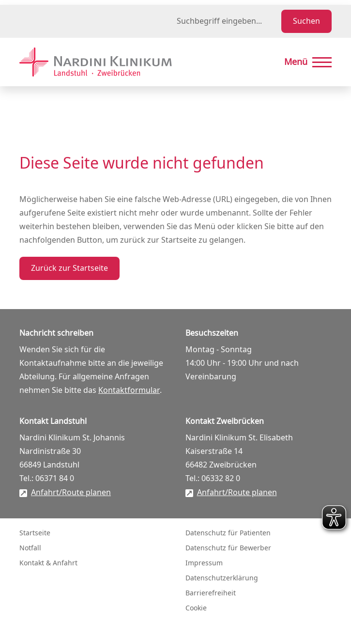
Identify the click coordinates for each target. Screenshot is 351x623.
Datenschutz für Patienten (228, 533)
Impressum (204, 563)
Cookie (196, 608)
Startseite (34, 533)
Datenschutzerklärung (221, 578)
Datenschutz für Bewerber (228, 548)
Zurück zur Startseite (69, 268)
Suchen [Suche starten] (306, 21)
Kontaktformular (129, 390)
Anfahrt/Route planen (71, 493)
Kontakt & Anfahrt (48, 563)
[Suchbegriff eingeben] (227, 21)
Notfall (30, 548)
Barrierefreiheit (210, 593)
